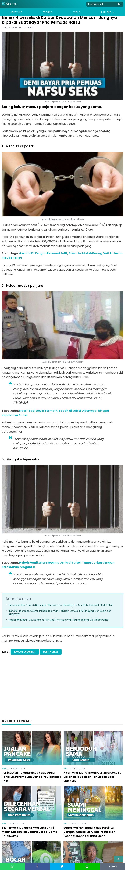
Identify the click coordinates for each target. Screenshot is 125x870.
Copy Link (113, 866)
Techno (48, 12)
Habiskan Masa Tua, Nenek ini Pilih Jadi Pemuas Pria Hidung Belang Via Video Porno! (59, 620)
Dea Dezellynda (25, 28)
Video (77, 12)
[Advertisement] (62, 687)
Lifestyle (16, 12)
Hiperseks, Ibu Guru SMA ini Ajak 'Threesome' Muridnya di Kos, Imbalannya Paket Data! (60, 605)
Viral (4, 768)
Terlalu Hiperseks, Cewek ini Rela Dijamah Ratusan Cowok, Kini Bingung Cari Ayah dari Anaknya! (60, 612)
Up (118, 859)
